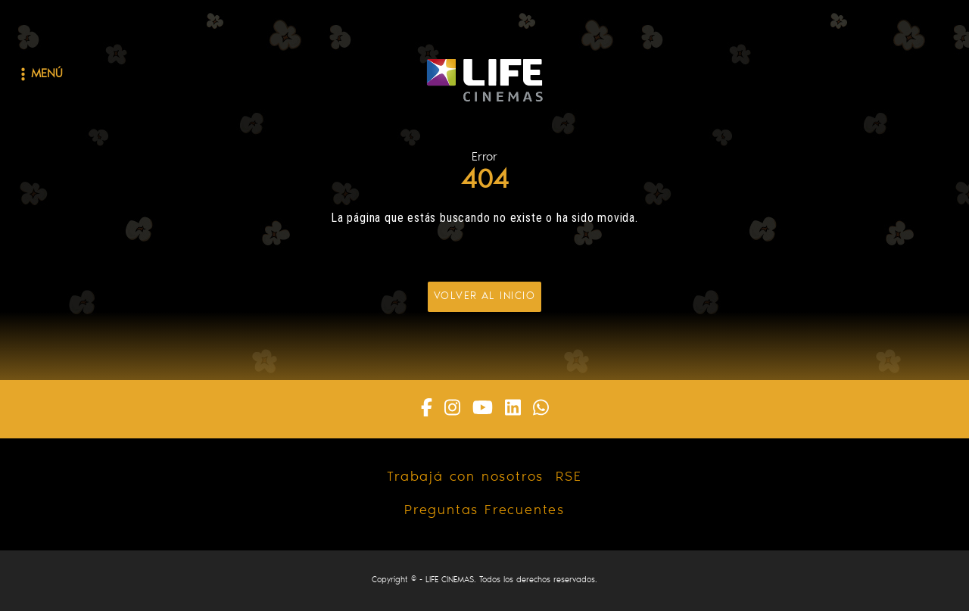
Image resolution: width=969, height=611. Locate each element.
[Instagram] (452, 409)
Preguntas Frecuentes (484, 511)
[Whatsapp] (541, 409)
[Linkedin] (513, 409)
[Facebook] (426, 409)
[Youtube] (482, 409)
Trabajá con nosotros (465, 478)
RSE (568, 478)
